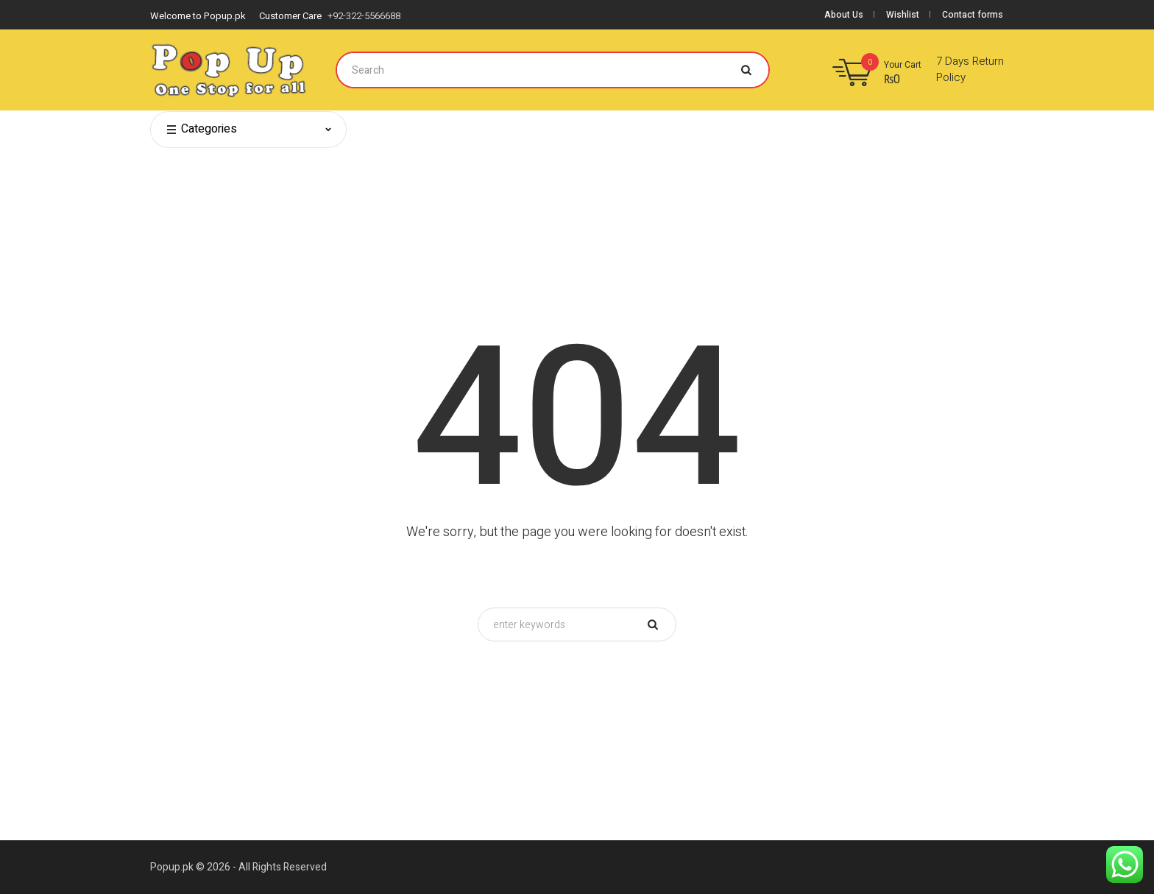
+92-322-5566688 (364, 16)
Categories (201, 130)
